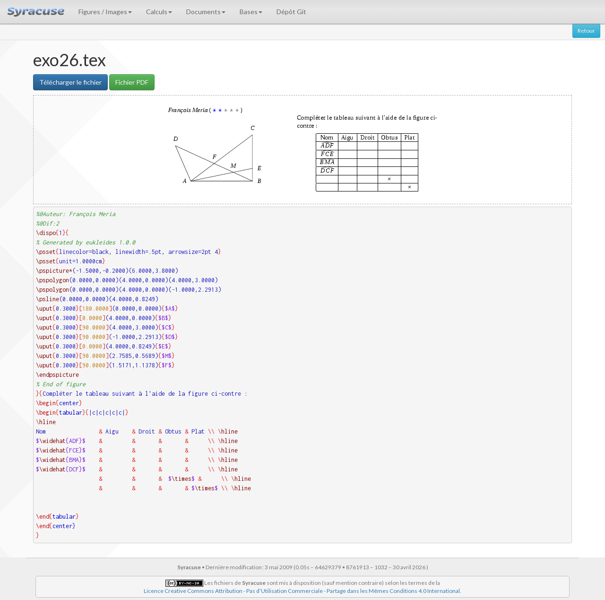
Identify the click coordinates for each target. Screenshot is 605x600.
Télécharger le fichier (70, 82)
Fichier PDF (131, 82)
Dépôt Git (291, 12)
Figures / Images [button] (105, 12)
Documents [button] (205, 12)
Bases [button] (251, 12)
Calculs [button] (159, 12)
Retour (586, 30)
